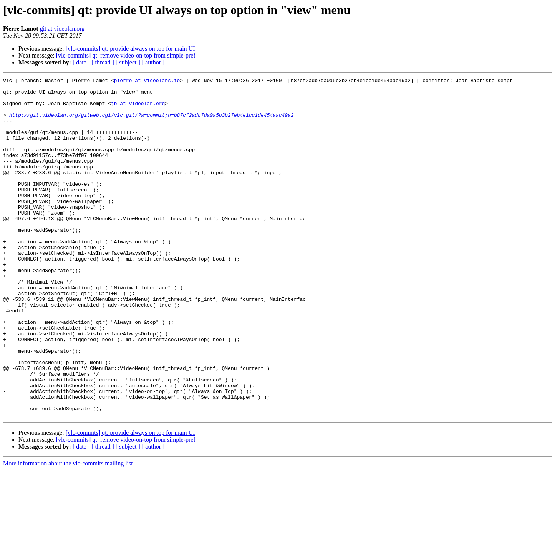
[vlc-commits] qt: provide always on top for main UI (130, 48)
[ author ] (153, 62)
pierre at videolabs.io (147, 81)
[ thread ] (102, 62)
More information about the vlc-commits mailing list (68, 531)
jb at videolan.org (138, 109)
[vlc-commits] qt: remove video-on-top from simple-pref (125, 55)
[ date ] (81, 62)
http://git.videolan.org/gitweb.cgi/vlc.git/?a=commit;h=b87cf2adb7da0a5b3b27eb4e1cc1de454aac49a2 (151, 122)
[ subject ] (128, 62)
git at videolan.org (62, 28)
